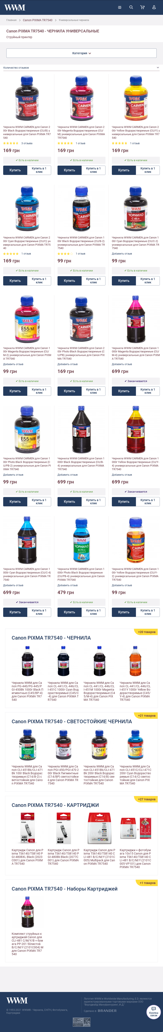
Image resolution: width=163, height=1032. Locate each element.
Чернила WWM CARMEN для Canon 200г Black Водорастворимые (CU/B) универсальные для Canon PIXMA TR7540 (27, 132)
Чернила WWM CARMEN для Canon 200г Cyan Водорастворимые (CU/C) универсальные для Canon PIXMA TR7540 (27, 243)
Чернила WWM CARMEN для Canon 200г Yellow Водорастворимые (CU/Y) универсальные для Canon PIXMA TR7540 (136, 132)
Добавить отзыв (122, 253)
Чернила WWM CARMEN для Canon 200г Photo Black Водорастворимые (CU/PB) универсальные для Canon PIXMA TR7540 (81, 353)
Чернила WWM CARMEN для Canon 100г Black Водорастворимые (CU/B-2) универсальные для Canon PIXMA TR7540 (81, 243)
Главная (11, 20)
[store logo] (14, 7)
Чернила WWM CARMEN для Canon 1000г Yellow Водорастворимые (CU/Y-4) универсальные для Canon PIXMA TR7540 (135, 464)
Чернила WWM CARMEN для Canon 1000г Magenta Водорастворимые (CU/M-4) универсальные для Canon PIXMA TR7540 (136, 353)
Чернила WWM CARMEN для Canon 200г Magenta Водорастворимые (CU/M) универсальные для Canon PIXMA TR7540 (81, 132)
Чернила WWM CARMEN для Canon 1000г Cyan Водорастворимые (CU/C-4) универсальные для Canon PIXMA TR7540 (27, 574)
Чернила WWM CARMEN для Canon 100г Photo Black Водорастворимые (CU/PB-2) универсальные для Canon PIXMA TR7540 (27, 464)
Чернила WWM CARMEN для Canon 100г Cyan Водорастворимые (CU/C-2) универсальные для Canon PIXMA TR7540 (135, 243)
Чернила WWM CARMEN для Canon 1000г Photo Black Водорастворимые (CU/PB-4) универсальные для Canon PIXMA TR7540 (81, 574)
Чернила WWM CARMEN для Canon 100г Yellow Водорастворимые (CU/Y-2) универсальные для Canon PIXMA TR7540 (135, 574)
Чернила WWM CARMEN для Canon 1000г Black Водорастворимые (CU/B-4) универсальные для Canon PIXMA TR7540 (81, 464)
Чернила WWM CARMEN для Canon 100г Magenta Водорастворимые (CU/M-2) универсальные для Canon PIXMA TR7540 (27, 353)
